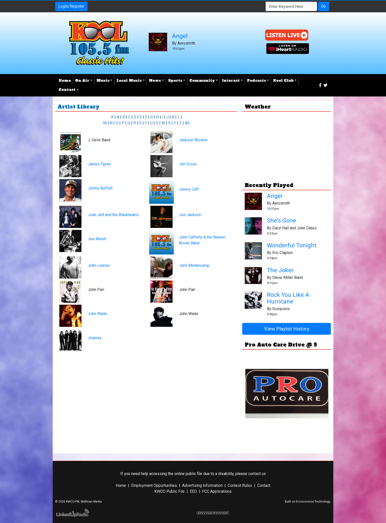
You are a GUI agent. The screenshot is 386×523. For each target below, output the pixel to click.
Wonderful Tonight (291, 245)
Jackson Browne (193, 140)
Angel (180, 35)
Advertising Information (202, 485)
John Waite (97, 313)
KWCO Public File (169, 491)
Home (65, 80)
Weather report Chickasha (286, 167)
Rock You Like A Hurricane (288, 298)
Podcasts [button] (256, 80)
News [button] (155, 80)
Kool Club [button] (283, 80)
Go (323, 6)
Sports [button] (175, 80)
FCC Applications (217, 491)
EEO (193, 491)
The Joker (280, 270)
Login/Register (71, 6)
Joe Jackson (190, 214)
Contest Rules (240, 485)
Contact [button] (67, 89)
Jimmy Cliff (189, 189)
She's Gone (281, 220)
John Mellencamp (194, 265)
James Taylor (99, 164)
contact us (257, 473)
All (187, 123)
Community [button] (202, 80)
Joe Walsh (97, 239)
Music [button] (103, 80)
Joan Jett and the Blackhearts (113, 214)
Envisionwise (305, 501)
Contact (263, 485)
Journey (95, 337)
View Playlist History (286, 329)
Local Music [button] (129, 80)
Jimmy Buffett (100, 188)
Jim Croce (187, 164)
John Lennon (99, 265)
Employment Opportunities (154, 485)
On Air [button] (82, 80)
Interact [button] (231, 80)
